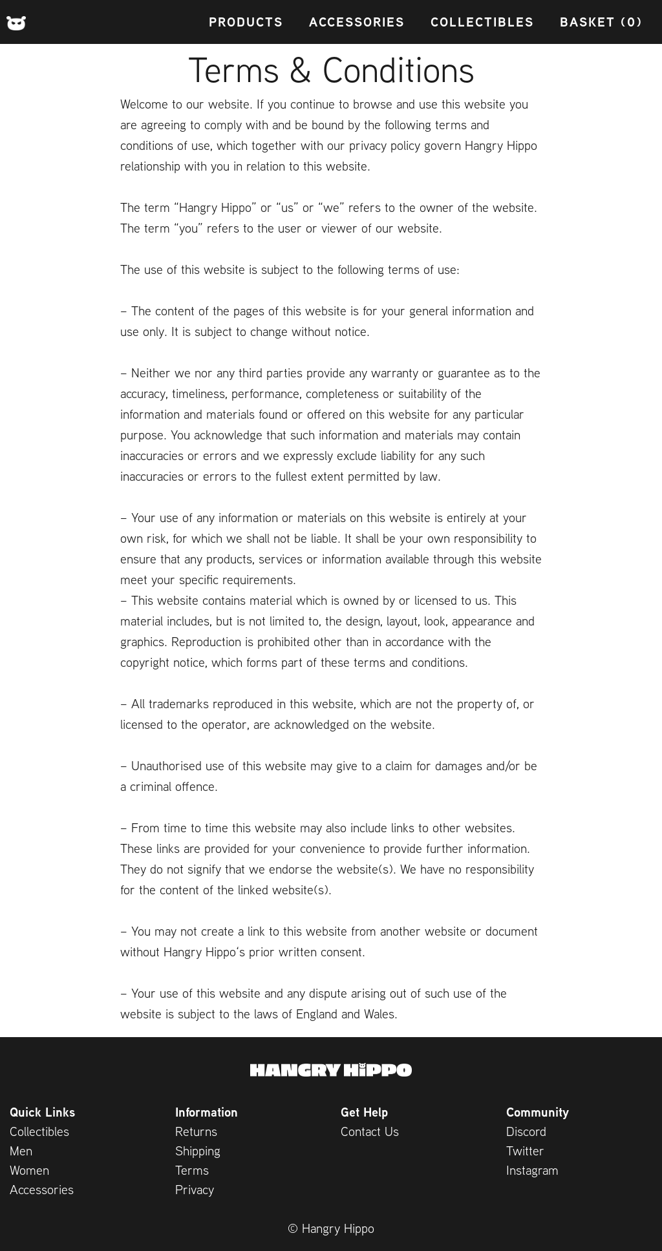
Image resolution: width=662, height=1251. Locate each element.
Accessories (42, 1189)
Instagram (532, 1170)
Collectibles (39, 1131)
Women (29, 1170)
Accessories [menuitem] (357, 21)
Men (21, 1150)
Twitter (525, 1150)
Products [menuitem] (246, 21)
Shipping (197, 1150)
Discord (526, 1131)
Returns (196, 1131)
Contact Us (370, 1131)
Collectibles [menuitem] (482, 21)
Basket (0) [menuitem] (601, 21)
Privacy (194, 1189)
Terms (192, 1170)
